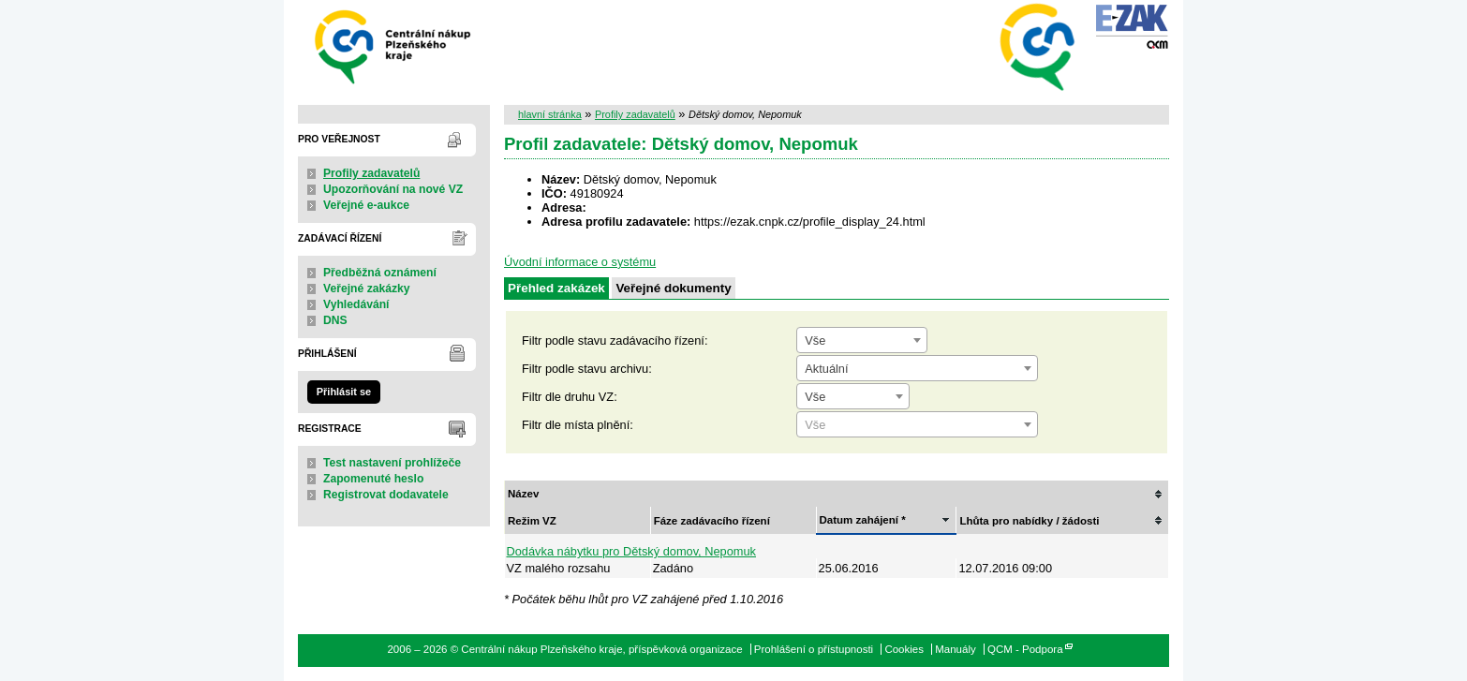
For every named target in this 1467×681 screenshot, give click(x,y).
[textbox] (917, 425)
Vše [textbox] (815, 340)
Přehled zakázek (556, 288)
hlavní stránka (550, 114)
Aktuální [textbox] (826, 369)
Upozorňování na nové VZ (393, 189)
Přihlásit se (344, 391)
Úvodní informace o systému (580, 262)
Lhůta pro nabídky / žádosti (1029, 520)
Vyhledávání (356, 304)
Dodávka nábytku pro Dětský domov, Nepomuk (632, 551)
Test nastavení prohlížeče (392, 462)
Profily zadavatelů (371, 173)
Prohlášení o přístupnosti (813, 649)
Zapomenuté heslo (373, 478)
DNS (335, 320)
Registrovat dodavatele (386, 494)
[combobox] (861, 340)
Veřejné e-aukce (366, 205)
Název (523, 493)
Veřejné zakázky (366, 288)
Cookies (904, 649)
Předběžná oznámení (380, 272)
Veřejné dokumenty (673, 288)
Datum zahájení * (863, 520)
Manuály (955, 649)
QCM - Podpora (1025, 649)
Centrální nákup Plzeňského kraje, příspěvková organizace (394, 45)
